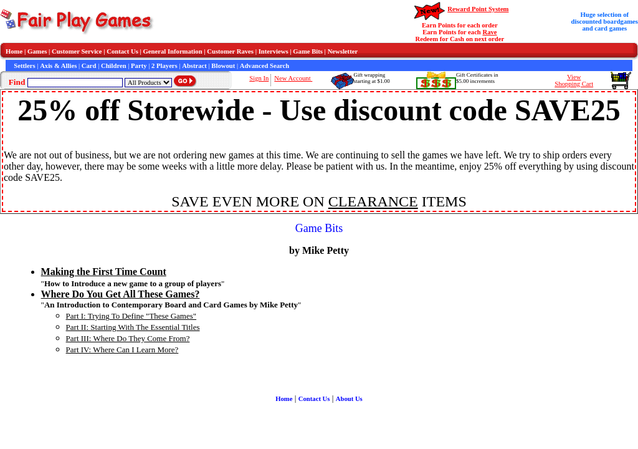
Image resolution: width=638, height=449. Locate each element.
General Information (172, 51)
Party (138, 65)
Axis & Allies (58, 65)
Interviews (273, 51)
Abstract (194, 65)
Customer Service (77, 51)
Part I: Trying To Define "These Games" (131, 316)
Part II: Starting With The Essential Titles (133, 327)
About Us (349, 398)
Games (37, 51)
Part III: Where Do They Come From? (128, 338)
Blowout (223, 65)
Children (113, 65)
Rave (489, 32)
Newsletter (343, 51)
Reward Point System (477, 9)
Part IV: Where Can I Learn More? (122, 349)
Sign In (259, 78)
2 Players (164, 65)
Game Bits (308, 51)
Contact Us (122, 51)
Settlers (24, 65)
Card (89, 65)
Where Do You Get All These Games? (120, 294)
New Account (293, 78)
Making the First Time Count (103, 271)
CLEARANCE (373, 201)
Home (14, 51)
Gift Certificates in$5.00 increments (477, 78)
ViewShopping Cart (574, 80)
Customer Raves (230, 51)
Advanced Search (264, 65)
